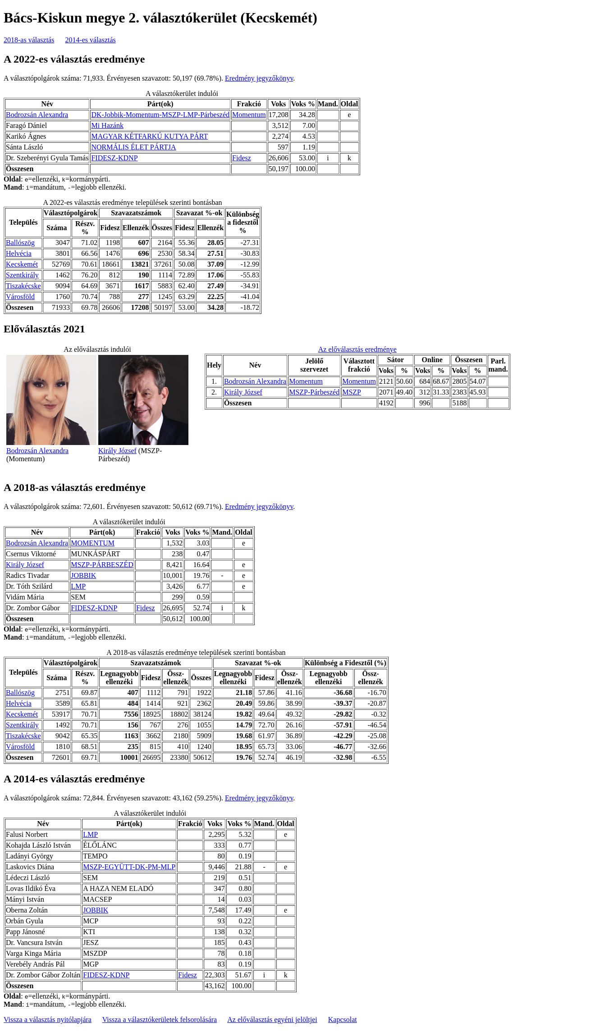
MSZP (351, 392)
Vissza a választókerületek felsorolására (159, 1019)
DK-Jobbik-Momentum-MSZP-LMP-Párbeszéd (160, 114)
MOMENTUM (92, 543)
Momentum (249, 114)
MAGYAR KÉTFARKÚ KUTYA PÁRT (149, 136)
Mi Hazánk (107, 125)
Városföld (20, 296)
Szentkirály (22, 275)
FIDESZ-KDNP (114, 158)
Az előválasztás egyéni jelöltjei (272, 1019)
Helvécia (19, 253)
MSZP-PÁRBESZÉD (102, 564)
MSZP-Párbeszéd (314, 392)
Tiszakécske (23, 286)
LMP (78, 586)
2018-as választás (29, 40)
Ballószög (20, 242)
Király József (117, 450)
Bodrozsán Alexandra (37, 114)
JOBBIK (83, 575)
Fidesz (241, 158)
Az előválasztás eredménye (357, 349)
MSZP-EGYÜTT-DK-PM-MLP (129, 867)
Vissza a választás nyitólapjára (48, 1019)
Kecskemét (22, 264)
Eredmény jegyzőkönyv (259, 78)
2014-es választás (90, 40)
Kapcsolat (342, 1019)
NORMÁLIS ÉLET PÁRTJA (133, 147)
